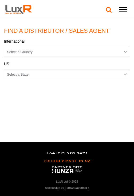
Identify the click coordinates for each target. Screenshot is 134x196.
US (6, 64)
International (14, 41)
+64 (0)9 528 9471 (67, 153)
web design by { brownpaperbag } (67, 187)
